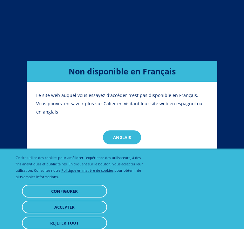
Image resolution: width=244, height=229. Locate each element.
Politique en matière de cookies (87, 186)
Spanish (122, 156)
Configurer (64, 207)
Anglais (122, 137)
